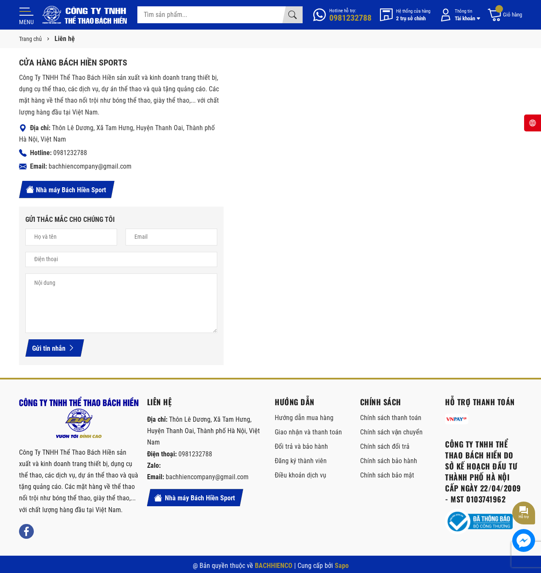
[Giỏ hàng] (504, 15)
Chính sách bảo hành (388, 461)
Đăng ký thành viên (301, 461)
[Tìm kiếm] (292, 14)
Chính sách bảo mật (387, 475)
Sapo (342, 566)
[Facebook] (26, 531)
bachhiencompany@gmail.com (90, 166)
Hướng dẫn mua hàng (304, 418)
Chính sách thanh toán (390, 418)
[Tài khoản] (459, 15)
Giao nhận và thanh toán (308, 432)
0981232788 (70, 153)
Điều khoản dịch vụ (300, 475)
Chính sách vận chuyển (391, 432)
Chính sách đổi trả (385, 446)
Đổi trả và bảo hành (301, 446)
